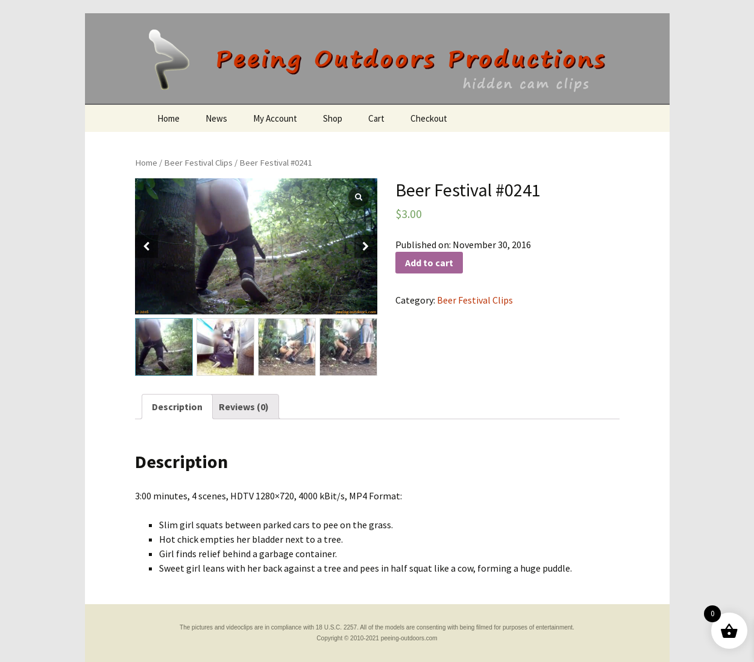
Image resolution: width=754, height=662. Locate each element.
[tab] (177, 406)
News (216, 118)
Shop (332, 118)
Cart (376, 118)
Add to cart (429, 263)
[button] (365, 246)
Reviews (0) (244, 407)
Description (177, 407)
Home (168, 118)
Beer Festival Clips (198, 162)
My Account (275, 118)
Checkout (428, 118)
